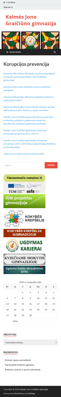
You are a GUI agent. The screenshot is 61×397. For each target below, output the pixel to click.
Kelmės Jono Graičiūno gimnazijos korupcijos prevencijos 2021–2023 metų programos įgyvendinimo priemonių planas (29, 143)
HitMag (31, 393)
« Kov (15, 321)
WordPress (19, 393)
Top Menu (10, 2)
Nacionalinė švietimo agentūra (19, 364)
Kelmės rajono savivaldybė (18, 360)
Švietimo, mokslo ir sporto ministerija (22, 369)
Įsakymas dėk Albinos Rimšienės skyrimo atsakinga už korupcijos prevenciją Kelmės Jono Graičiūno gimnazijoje (29, 76)
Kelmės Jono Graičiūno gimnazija (31, 20)
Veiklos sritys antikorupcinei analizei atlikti (23, 153)
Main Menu (15, 52)
